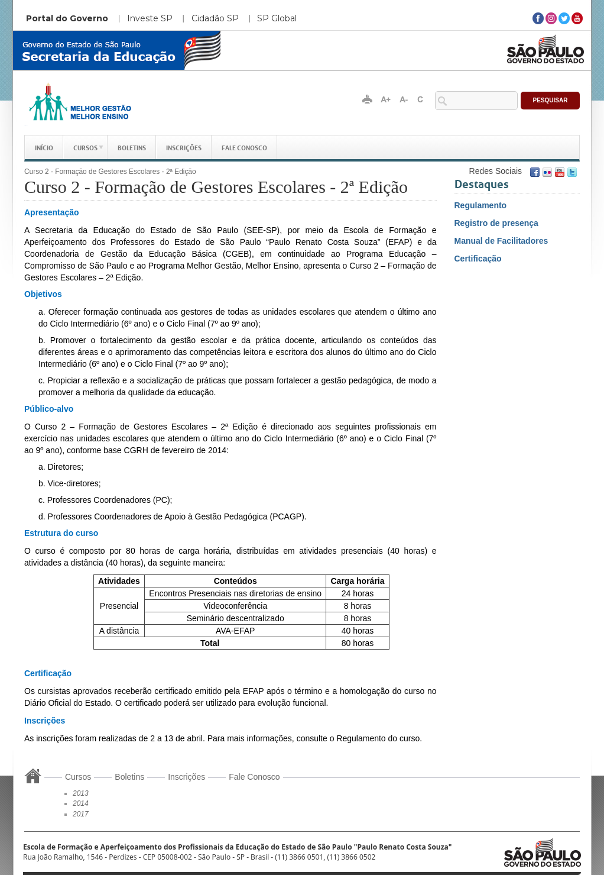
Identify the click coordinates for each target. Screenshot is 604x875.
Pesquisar (550, 100)
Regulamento (480, 205)
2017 (81, 814)
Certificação (478, 258)
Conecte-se (425, 170)
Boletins (132, 147)
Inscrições (184, 147)
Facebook (535, 172)
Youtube (559, 172)
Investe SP (150, 18)
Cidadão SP (215, 18)
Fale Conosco (244, 147)
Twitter (572, 172)
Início (44, 147)
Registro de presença (496, 223)
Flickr (547, 172)
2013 (81, 793)
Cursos (85, 147)
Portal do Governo (67, 18)
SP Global (277, 18)
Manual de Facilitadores (501, 241)
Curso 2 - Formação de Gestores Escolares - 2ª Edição (110, 171)
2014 (81, 803)
